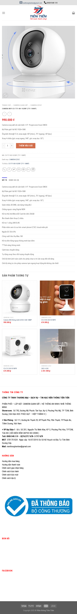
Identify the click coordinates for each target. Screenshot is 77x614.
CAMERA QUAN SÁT (20, 105)
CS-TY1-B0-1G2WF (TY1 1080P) (18, 164)
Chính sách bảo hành (10, 471)
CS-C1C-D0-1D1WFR (10, 368)
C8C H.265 (44, 368)
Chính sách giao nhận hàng (12, 468)
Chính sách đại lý (9, 478)
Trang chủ (6, 105)
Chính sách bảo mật (10, 474)
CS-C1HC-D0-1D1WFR (48, 320)
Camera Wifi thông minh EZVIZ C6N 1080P (17, 320)
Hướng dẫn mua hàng (10, 461)
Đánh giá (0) (14, 180)
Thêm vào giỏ (26, 145)
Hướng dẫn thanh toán (11, 464)
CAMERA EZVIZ (36, 105)
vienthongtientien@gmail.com (31, 3)
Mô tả (4, 180)
